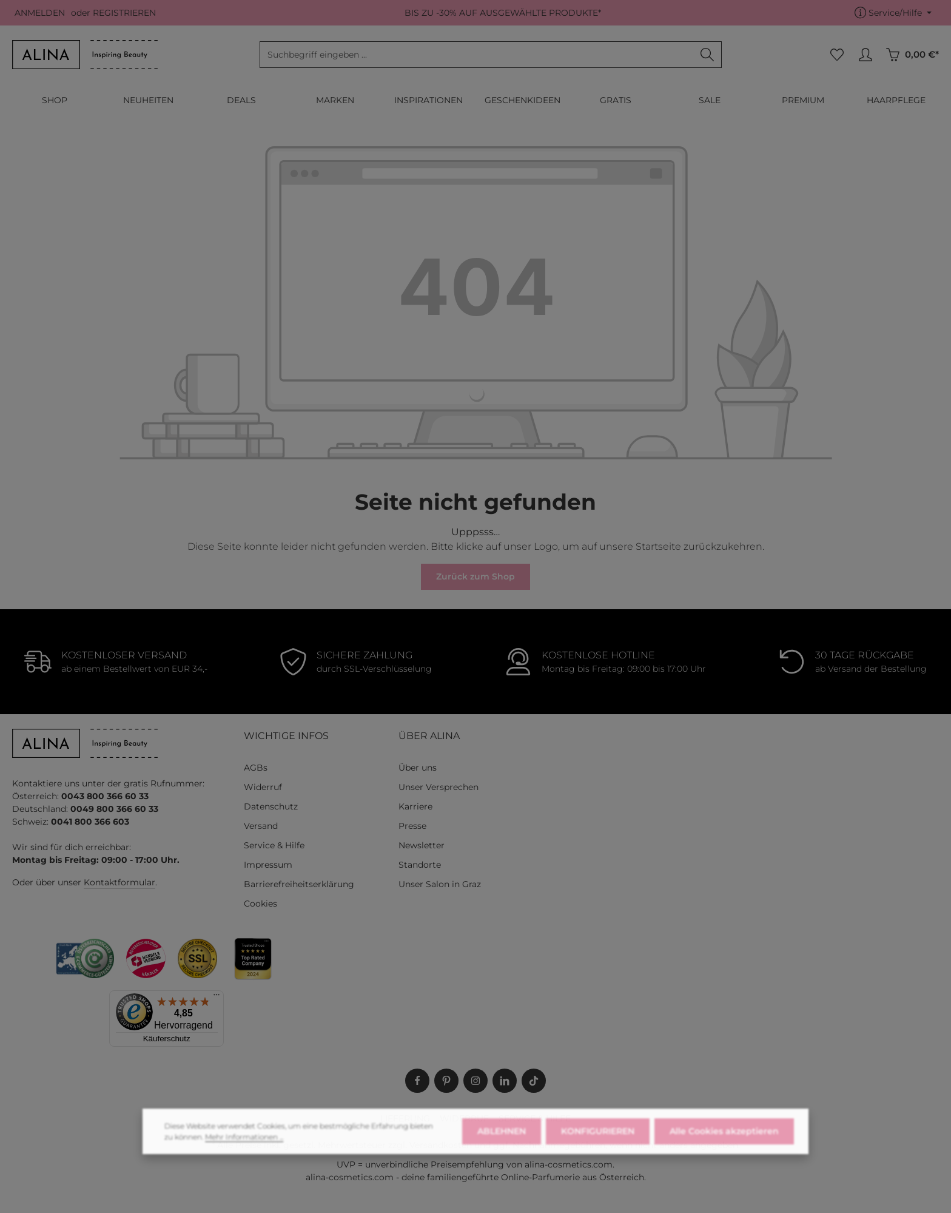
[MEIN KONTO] (865, 55)
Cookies (260, 903)
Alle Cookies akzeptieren (724, 1149)
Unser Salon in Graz (439, 884)
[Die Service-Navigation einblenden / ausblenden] (893, 13)
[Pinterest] (446, 1081)
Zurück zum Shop (475, 576)
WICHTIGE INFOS (286, 736)
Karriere (415, 806)
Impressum (268, 864)
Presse (412, 825)
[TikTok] (534, 1081)
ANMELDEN (40, 12)
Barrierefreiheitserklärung (299, 884)
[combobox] (477, 54)
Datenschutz (271, 806)
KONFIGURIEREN (597, 1149)
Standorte (419, 864)
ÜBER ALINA (429, 736)
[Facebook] (417, 1081)
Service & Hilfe (274, 845)
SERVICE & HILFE (535, 1118)
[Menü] (216, 997)
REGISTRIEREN (124, 12)
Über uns (417, 767)
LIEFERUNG (405, 1118)
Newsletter (421, 845)
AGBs (255, 767)
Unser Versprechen (438, 787)
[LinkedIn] (504, 1081)
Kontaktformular (119, 882)
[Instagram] (475, 1081)
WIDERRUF (464, 1118)
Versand (261, 825)
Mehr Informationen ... (244, 1155)
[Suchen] (707, 54)
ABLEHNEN (501, 1149)
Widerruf (263, 787)
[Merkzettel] (837, 55)
